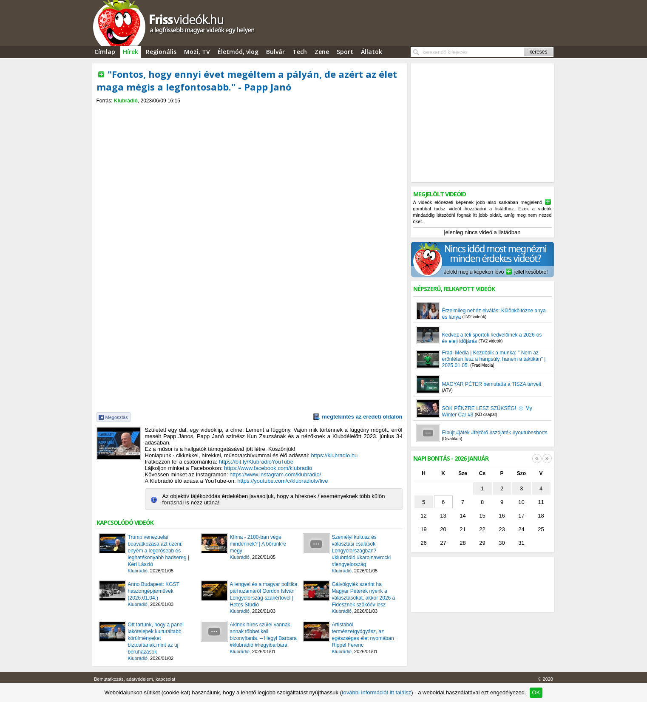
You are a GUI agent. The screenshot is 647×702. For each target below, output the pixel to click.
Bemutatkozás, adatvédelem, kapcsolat (134, 679)
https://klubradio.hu (334, 455)
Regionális (161, 52)
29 (482, 543)
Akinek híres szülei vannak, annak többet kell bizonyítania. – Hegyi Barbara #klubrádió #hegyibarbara (263, 635)
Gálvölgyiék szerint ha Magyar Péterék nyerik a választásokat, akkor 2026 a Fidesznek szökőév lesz (363, 594)
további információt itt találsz (376, 692)
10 (521, 502)
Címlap (104, 52)
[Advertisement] (249, 111)
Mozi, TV (197, 52)
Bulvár (275, 52)
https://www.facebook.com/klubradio (268, 468)
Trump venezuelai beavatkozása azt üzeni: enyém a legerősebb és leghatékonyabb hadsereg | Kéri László (159, 550)
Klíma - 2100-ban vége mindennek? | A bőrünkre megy (258, 544)
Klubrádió (126, 101)
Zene (322, 52)
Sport (345, 52)
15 (482, 515)
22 (482, 529)
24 (521, 529)
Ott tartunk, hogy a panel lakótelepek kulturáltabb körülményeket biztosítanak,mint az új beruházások (156, 638)
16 (502, 515)
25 (541, 529)
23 (502, 529)
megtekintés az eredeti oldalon (362, 416)
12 (423, 515)
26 (423, 543)
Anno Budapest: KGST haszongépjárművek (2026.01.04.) (153, 591)
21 (462, 529)
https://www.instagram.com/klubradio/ (275, 474)
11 (541, 502)
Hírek (130, 52)
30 (502, 543)
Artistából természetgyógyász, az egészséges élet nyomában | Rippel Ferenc (364, 635)
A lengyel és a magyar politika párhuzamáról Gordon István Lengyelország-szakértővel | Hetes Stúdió (264, 594)
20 (443, 529)
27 (443, 543)
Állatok (371, 52)
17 (521, 515)
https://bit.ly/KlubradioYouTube (256, 462)
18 (541, 515)
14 (462, 515)
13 (443, 515)
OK (536, 692)
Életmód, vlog (238, 52)
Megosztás (116, 417)
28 (462, 543)
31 (521, 543)
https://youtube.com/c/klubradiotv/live (282, 481)
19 (423, 529)
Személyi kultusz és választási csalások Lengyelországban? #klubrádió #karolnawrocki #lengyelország (361, 550)
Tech (299, 52)
